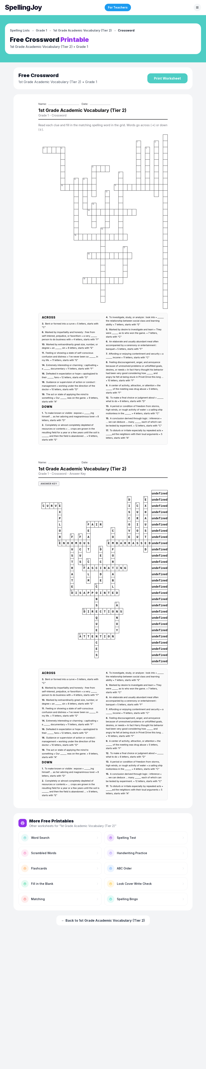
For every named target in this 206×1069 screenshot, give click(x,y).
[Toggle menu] (197, 7)
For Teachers (118, 7)
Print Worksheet (167, 78)
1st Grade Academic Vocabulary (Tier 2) (82, 30)
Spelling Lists (20, 30)
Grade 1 (41, 30)
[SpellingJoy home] (23, 7)
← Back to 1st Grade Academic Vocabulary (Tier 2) (103, 920)
